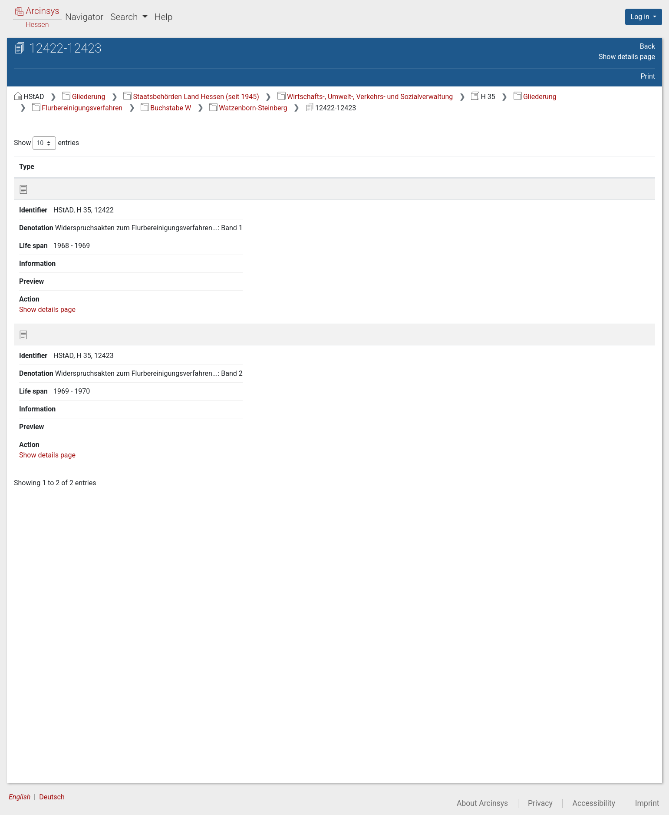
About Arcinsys (482, 803)
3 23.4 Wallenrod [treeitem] (71, 431)
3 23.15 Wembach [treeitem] (73, 549)
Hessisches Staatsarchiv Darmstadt (84, 58)
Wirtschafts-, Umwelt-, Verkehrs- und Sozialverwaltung (511, 97)
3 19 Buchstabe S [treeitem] (64, 346)
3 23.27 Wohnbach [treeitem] (74, 678)
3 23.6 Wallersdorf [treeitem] (74, 453)
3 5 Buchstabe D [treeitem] (63, 196)
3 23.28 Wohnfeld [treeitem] (72, 688)
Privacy (540, 803)
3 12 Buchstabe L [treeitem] (64, 271)
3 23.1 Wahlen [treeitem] (67, 399)
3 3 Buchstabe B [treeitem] (63, 175)
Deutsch (51, 797)
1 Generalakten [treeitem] (53, 111)
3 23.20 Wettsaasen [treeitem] (76, 602)
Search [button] (125, 17)
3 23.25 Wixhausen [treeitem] (75, 656)
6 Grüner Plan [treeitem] (50, 763)
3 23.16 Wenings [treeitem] (71, 560)
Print (648, 76)
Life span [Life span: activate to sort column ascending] (465, 166)
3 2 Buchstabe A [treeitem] (63, 164)
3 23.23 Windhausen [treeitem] (77, 634)
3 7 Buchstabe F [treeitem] (62, 217)
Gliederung (229, 97)
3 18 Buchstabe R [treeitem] (64, 335)
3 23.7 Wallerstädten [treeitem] (77, 463)
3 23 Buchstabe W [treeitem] (65, 389)
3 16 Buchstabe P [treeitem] (65, 314)
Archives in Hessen (50, 49)
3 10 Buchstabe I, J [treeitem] (67, 250)
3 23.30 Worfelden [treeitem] (74, 710)
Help (164, 17)
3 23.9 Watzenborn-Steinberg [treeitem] (90, 485)
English (19, 797)
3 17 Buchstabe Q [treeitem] (65, 324)
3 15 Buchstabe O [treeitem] (65, 303)
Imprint (647, 803)
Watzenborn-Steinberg (455, 108)
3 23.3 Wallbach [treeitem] (70, 421)
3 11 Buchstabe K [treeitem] (65, 260)
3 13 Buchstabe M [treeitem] (65, 282)
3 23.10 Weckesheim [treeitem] (77, 495)
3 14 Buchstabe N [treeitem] (65, 293)
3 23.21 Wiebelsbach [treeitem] (77, 613)
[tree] (76, 437)
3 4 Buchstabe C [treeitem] (63, 185)
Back (647, 46)
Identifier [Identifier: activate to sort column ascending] (215, 166)
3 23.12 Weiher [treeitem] (68, 517)
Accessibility (594, 803)
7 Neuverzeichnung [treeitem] (59, 774)
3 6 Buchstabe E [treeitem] (62, 207)
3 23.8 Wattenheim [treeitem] (74, 474)
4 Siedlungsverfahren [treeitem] (62, 742)
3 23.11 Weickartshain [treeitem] (80, 506)
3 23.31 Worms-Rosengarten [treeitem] (89, 720)
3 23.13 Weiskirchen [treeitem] (76, 528)
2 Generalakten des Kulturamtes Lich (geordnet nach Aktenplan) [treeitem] (79, 126)
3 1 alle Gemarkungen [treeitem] (71, 153)
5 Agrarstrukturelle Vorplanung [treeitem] (77, 753)
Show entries (192, 143)
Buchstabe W (373, 108)
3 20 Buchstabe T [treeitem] (64, 356)
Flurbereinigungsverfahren (284, 108)
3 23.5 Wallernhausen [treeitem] (79, 442)
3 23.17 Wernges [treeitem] (71, 570)
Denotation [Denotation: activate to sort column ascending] (286, 166)
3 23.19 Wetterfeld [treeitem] (74, 592)
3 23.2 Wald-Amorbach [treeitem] (81, 410)
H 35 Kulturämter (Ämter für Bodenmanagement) (81, 72)
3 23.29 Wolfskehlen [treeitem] (77, 699)
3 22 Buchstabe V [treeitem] (65, 378)
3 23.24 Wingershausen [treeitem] (82, 645)
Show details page (627, 57)
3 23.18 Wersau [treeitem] (69, 581)
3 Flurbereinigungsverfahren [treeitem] (73, 143)
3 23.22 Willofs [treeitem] (68, 624)
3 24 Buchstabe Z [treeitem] (64, 731)
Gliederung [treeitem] (37, 101)
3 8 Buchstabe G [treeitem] (63, 228)
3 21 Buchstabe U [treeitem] (65, 367)
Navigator (84, 17)
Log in (641, 17)
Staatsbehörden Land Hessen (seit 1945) (337, 97)
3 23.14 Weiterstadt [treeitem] (76, 538)
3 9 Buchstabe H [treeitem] (63, 239)
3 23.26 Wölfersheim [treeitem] (77, 667)
